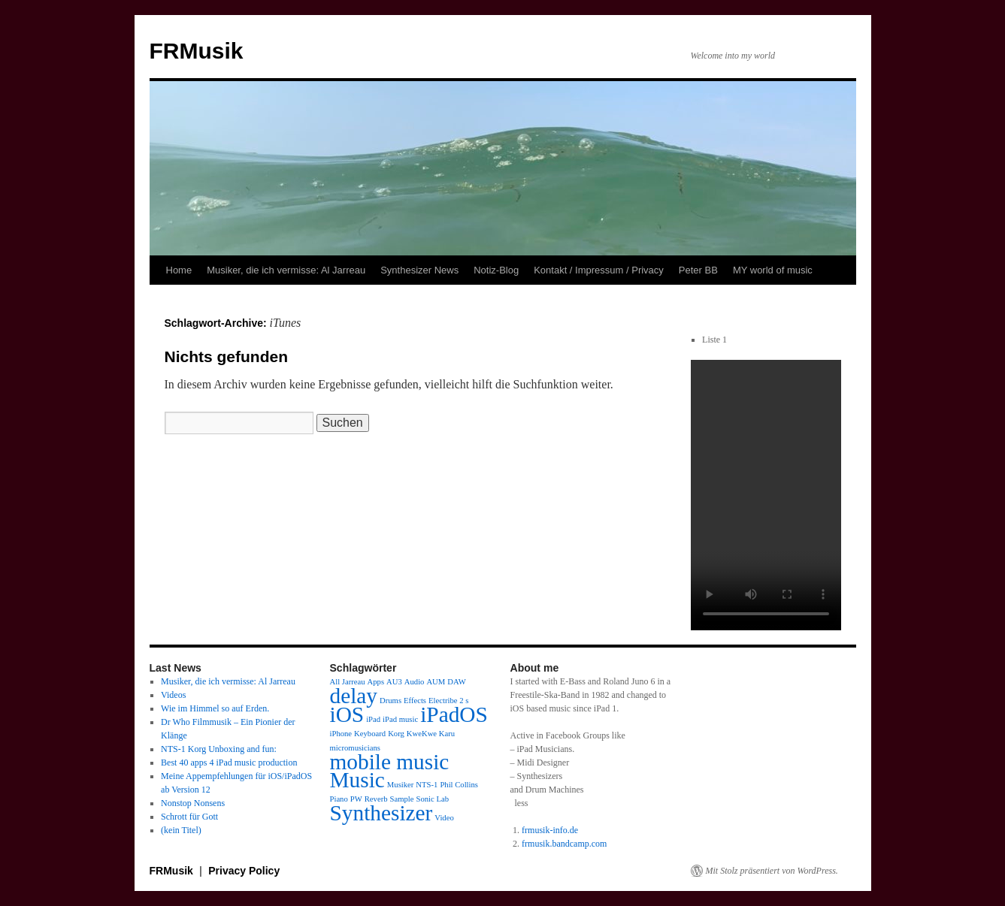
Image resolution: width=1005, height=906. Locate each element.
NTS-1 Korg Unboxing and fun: (219, 749)
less (521, 803)
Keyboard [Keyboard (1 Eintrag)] (370, 733)
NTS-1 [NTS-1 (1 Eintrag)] (426, 785)
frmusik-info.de (550, 830)
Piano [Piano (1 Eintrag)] (339, 799)
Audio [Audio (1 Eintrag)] (414, 682)
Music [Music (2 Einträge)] (357, 780)
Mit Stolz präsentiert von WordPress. (772, 870)
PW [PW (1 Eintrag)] (356, 799)
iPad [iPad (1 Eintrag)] (373, 719)
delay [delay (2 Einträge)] (354, 696)
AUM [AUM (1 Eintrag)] (435, 682)
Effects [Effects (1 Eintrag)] (415, 700)
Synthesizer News (419, 270)
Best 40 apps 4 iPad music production (229, 762)
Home (179, 270)
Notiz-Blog (496, 270)
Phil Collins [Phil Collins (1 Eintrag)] (459, 785)
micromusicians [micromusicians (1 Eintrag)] (355, 748)
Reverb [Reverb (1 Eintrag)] (376, 799)
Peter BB (698, 270)
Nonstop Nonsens (193, 803)
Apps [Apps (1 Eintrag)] (376, 682)
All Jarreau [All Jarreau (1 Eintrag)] (347, 682)
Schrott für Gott (189, 816)
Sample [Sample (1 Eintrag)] (402, 799)
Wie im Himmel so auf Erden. (215, 708)
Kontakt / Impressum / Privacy (599, 270)
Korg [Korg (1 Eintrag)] (396, 733)
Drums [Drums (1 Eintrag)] (390, 700)
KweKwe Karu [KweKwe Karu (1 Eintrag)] (431, 733)
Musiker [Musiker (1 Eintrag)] (400, 785)
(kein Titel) (181, 830)
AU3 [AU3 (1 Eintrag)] (394, 682)
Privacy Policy (244, 871)
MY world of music (773, 270)
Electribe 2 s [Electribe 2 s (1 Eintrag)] (448, 700)
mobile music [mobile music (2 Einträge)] (390, 762)
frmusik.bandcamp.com (564, 843)
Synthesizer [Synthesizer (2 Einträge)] (381, 813)
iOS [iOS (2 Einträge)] (347, 714)
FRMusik (197, 50)
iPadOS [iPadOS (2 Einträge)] (454, 714)
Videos (173, 695)
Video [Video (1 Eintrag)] (443, 818)
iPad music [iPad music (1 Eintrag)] (400, 719)
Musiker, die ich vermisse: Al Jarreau (286, 270)
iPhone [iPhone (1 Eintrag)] (341, 733)
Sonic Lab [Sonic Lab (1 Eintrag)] (433, 799)
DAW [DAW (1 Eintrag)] (456, 682)
